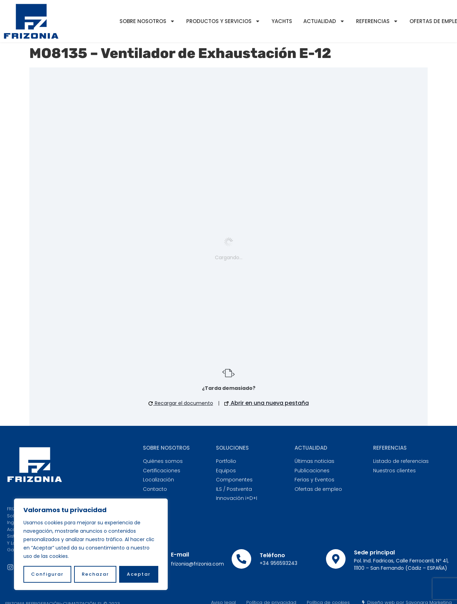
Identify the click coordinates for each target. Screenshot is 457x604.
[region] (91, 544)
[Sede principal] (336, 559)
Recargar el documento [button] (180, 403)
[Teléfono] (241, 559)
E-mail (180, 555)
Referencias (377, 21)
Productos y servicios (223, 21)
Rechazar (95, 574)
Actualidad (324, 21)
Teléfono (272, 555)
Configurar (47, 574)
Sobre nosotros (147, 21)
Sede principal (374, 552)
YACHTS (281, 21)
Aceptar (139, 574)
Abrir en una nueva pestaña (266, 403)
